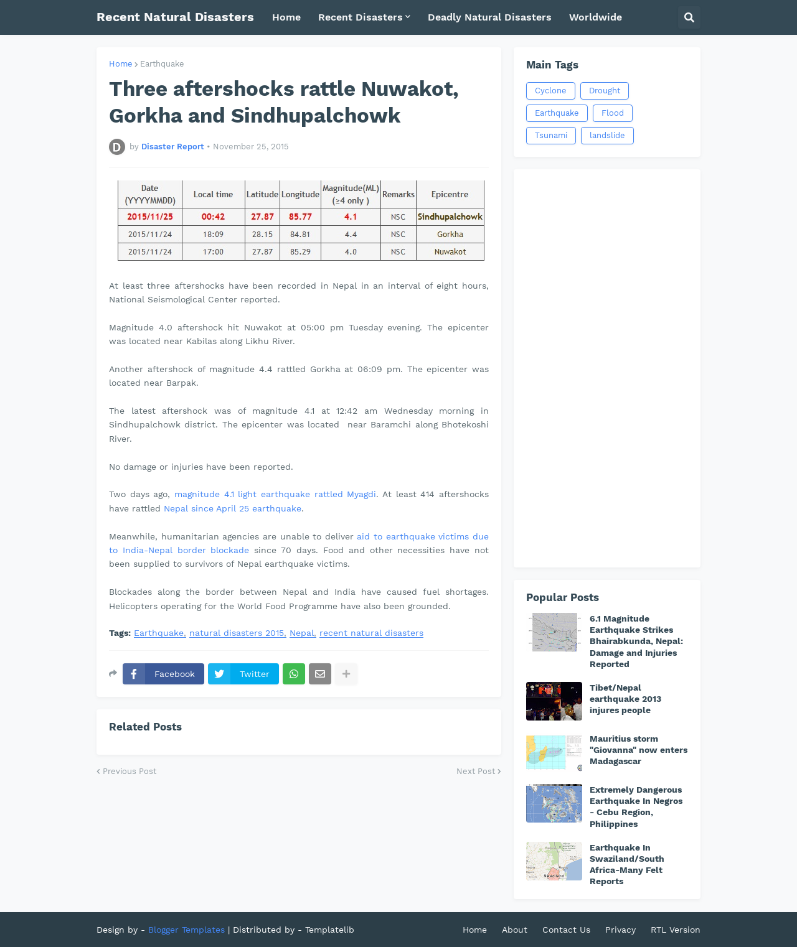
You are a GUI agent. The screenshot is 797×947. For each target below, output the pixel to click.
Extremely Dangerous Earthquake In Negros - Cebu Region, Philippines (636, 807)
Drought (604, 90)
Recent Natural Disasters (175, 16)
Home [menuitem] (286, 17)
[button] (689, 17)
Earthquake (162, 64)
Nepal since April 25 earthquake (232, 508)
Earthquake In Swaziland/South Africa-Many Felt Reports (627, 864)
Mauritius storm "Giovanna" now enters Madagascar (638, 750)
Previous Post (129, 771)
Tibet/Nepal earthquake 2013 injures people (625, 699)
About (514, 930)
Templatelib (329, 930)
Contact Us (566, 930)
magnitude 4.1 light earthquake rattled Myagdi (275, 494)
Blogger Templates (186, 930)
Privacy (620, 930)
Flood (612, 113)
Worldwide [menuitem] (595, 17)
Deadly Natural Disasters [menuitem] (490, 17)
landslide (607, 135)
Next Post (475, 771)
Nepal (302, 633)
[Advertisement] (607, 368)
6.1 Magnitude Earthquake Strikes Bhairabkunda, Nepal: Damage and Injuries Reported (636, 641)
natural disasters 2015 (236, 633)
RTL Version (675, 930)
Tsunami (551, 135)
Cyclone (551, 90)
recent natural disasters (371, 633)
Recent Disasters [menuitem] (360, 17)
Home (121, 64)
